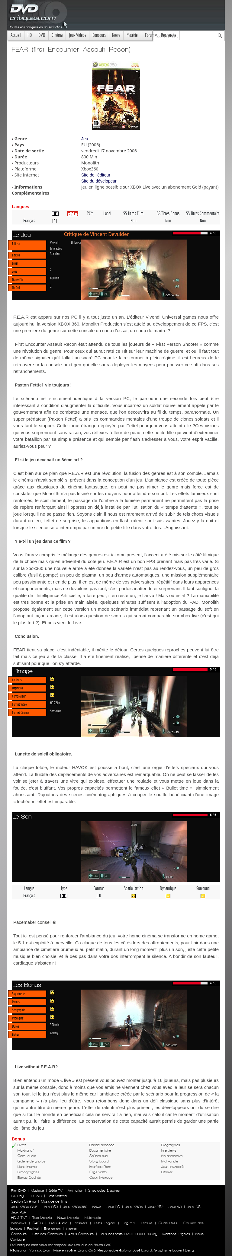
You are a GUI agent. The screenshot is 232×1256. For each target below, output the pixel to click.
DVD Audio (58, 1223)
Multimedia (93, 1217)
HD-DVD (35, 1196)
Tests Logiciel (104, 1223)
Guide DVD (168, 1223)
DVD (41, 35)
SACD (38, 1223)
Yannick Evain (40, 1250)
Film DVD (18, 1190)
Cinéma (57, 35)
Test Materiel (57, 1196)
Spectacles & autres (104, 1190)
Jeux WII (175, 1207)
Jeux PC (113, 1207)
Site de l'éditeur (95, 175)
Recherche (168, 35)
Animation (75, 1190)
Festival (33, 1228)
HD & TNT (19, 1217)
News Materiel (68, 1217)
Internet (71, 1228)
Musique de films (54, 1201)
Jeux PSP (18, 1212)
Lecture (146, 1223)
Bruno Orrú (86, 1250)
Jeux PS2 (155, 1207)
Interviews (18, 1223)
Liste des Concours (47, 1234)
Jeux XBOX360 (75, 1207)
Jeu (84, 138)
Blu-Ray (17, 1196)
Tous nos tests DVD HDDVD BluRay (128, 1234)
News (116, 35)
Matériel (133, 35)
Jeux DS (193, 1207)
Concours (99, 35)
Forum (150, 35)
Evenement (52, 1228)
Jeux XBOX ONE (24, 1207)
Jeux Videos (77, 35)
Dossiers (80, 1223)
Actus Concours (81, 1234)
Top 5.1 (128, 1223)
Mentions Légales (176, 1234)
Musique (37, 1190)
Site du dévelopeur (99, 181)
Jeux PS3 (50, 1207)
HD (29, 35)
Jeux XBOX (134, 1207)
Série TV (56, 1190)
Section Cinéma (23, 1201)
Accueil (16, 35)
